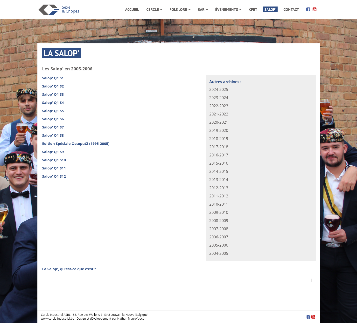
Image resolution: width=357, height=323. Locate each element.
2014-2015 (218, 171)
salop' (270, 9)
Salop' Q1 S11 (54, 168)
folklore (179, 9)
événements (228, 9)
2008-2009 (218, 220)
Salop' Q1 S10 (54, 159)
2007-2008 (218, 228)
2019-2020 (218, 130)
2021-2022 (218, 114)
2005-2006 (218, 245)
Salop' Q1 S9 (53, 151)
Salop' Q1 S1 (53, 77)
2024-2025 (218, 89)
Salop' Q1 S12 (54, 176)
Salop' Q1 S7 (53, 127)
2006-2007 (218, 237)
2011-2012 (218, 196)
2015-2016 (218, 163)
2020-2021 (218, 122)
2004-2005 (218, 253)
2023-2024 (218, 97)
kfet (253, 9)
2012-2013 (218, 187)
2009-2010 (218, 212)
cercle (154, 9)
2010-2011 (218, 204)
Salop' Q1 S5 (53, 110)
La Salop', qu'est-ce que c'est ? (69, 268)
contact (291, 9)
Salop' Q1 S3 (53, 94)
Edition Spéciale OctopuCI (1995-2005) (76, 143)
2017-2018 (218, 146)
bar (203, 9)
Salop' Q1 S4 (53, 102)
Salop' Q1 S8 (53, 135)
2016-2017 (218, 155)
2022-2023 (218, 105)
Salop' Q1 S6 (53, 118)
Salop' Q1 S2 (53, 86)
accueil (132, 9)
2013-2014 (218, 179)
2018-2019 (218, 138)
